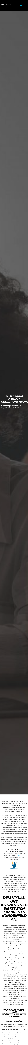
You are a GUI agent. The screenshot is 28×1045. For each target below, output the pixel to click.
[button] (21, 5)
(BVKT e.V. (21, 855)
